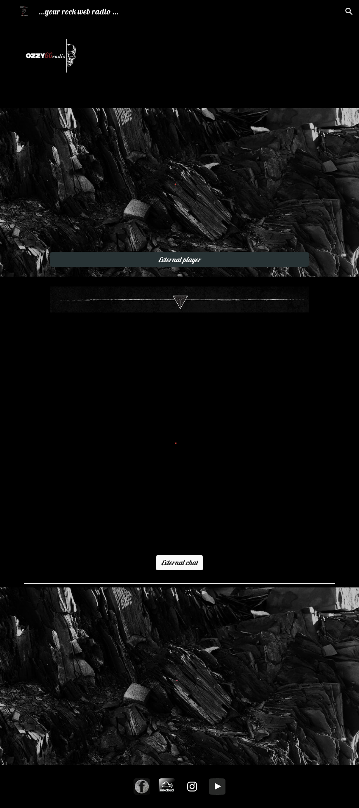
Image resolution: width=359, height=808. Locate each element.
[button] (349, 11)
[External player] (179, 259)
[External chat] (179, 562)
